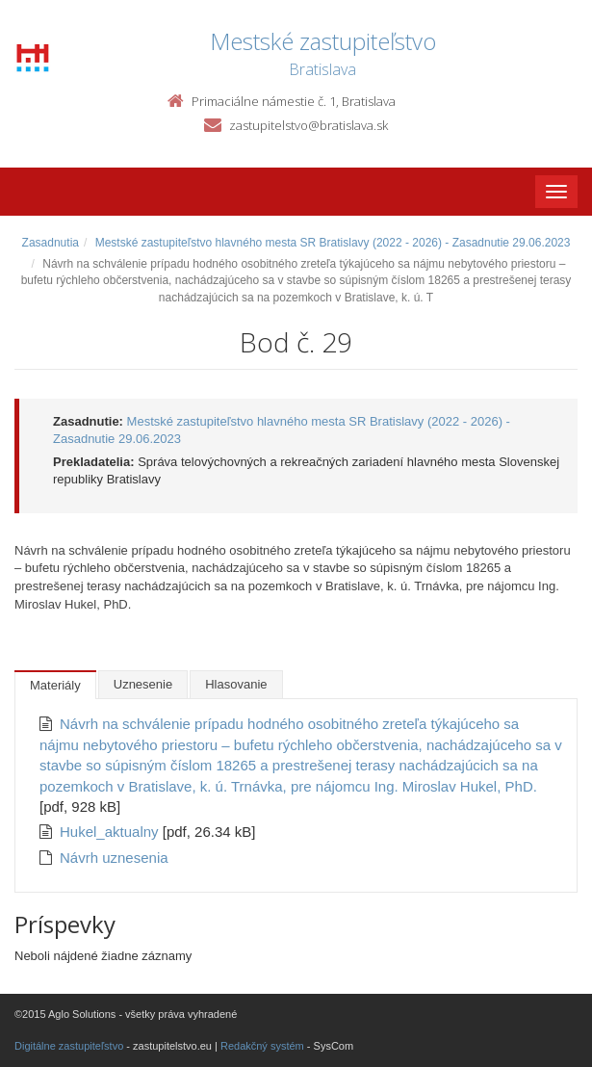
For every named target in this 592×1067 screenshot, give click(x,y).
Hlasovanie (236, 684)
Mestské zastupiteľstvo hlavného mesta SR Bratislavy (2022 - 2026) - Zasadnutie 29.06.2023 (333, 242)
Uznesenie (143, 684)
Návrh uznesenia (114, 857)
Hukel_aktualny (111, 831)
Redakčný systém (262, 1046)
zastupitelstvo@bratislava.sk (308, 125)
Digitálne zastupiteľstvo (68, 1046)
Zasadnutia (50, 242)
